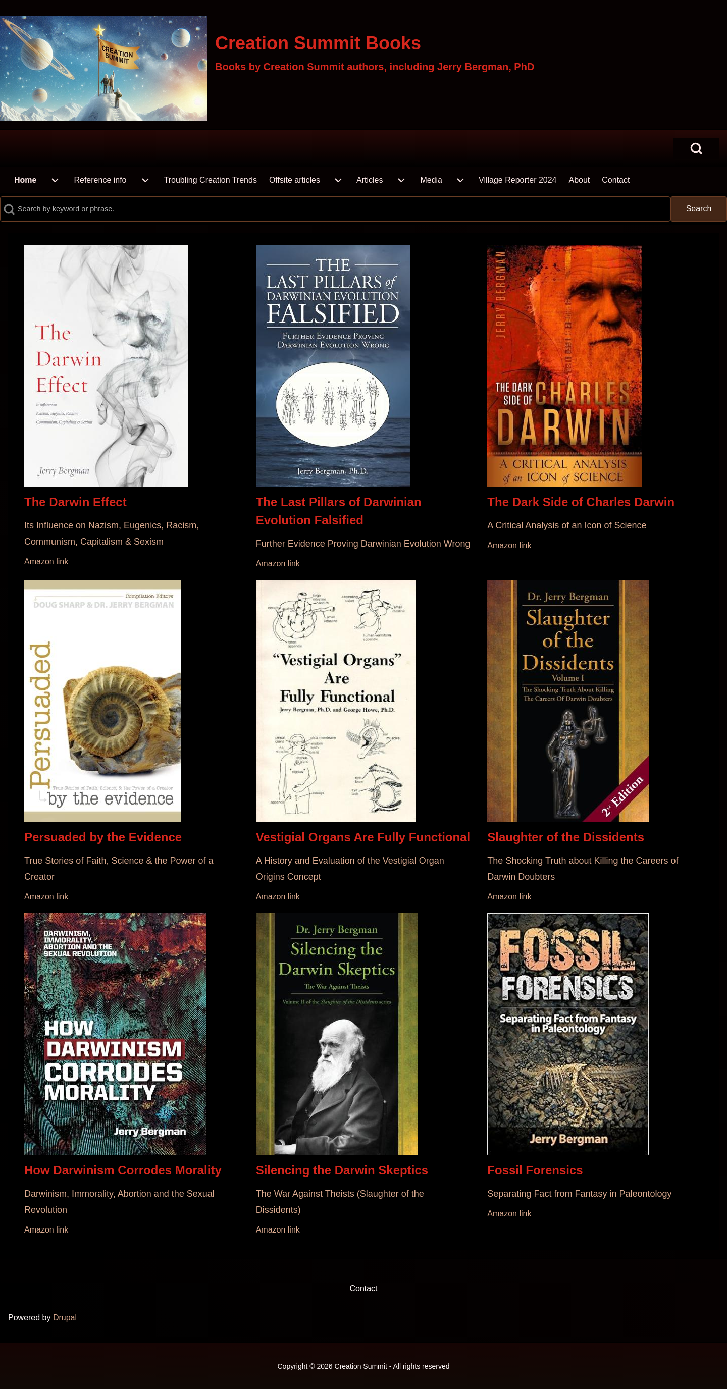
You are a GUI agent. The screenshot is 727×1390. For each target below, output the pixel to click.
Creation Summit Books (318, 43)
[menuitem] (25, 180)
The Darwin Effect (75, 502)
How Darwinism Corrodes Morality (123, 1170)
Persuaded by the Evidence (103, 837)
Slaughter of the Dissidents (565, 837)
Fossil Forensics (535, 1170)
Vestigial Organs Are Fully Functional (363, 837)
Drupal (65, 1317)
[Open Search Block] (696, 148)
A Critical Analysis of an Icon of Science (566, 525)
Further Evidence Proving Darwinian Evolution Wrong (363, 544)
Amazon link (46, 561)
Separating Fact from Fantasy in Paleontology (579, 1194)
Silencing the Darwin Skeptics (342, 1170)
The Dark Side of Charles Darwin (580, 502)
